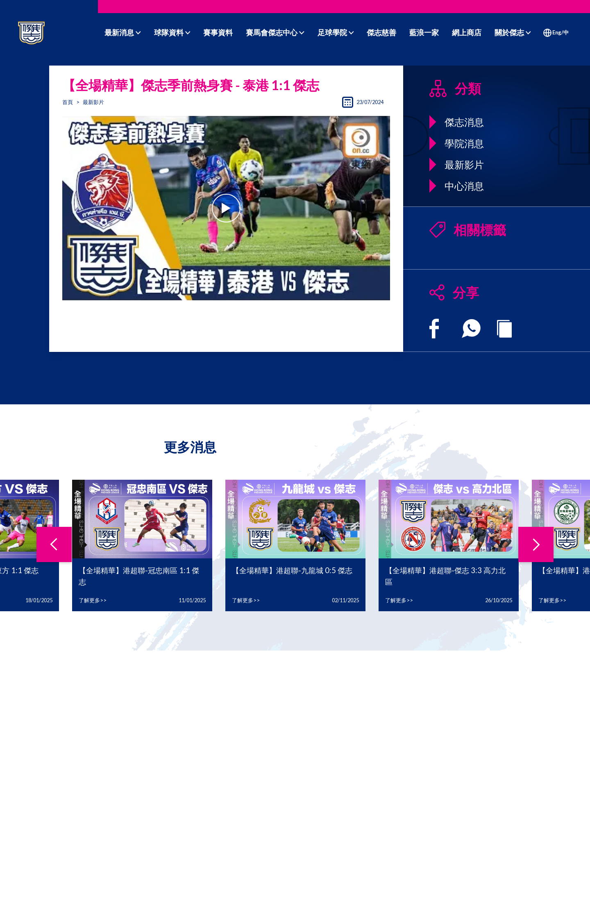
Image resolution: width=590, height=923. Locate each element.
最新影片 (93, 102)
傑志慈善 (381, 32)
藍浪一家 (424, 32)
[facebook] (434, 328)
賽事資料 (218, 32)
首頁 (67, 102)
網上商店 (466, 32)
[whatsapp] (471, 328)
